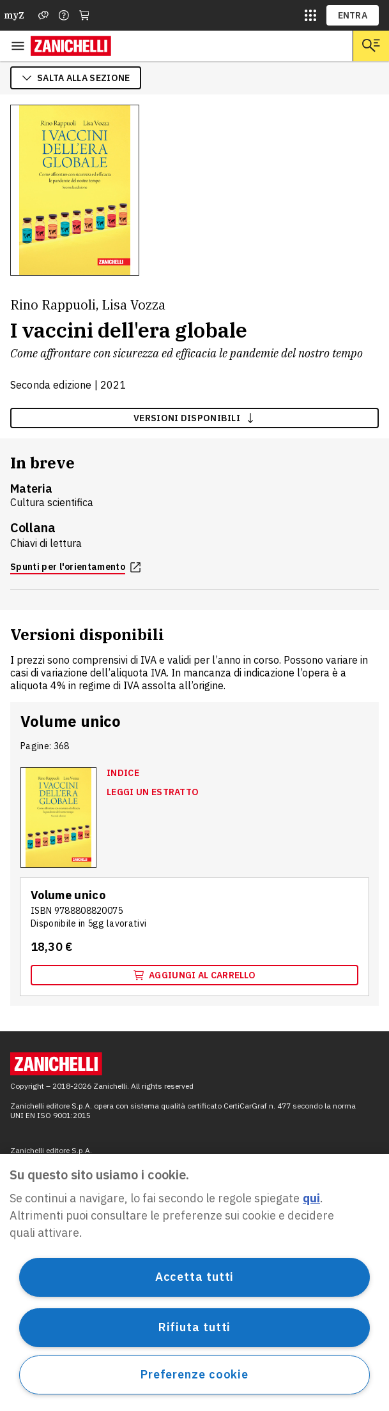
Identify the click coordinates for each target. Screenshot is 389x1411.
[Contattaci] (64, 15)
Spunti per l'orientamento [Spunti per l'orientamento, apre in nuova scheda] (75, 566)
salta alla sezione (76, 78)
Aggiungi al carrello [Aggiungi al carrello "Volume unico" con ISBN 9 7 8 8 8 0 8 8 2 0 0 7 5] (194, 975)
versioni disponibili (194, 418)
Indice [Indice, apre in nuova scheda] (123, 773)
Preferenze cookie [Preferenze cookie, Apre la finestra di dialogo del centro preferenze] (194, 1374)
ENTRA (353, 15)
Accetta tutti (194, 1276)
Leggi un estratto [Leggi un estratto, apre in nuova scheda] (153, 792)
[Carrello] (84, 15)
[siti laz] (310, 15)
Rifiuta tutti (194, 1327)
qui (311, 1198)
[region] (194, 1282)
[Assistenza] (43, 15)
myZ (14, 15)
